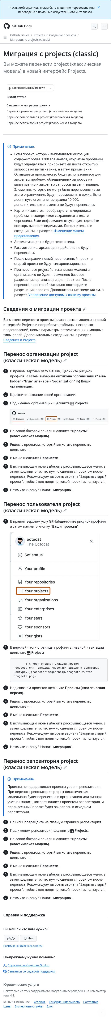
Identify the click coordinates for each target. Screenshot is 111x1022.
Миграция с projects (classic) (30, 40)
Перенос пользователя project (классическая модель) (41, 507)
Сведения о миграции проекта (44, 308)
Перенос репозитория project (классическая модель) (40, 764)
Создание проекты (62, 35)
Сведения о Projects (19, 340)
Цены (7, 1006)
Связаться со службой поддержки (29, 971)
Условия (40, 1002)
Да (11, 938)
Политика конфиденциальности (22, 946)
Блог (50, 1006)
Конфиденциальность (64, 1002)
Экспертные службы (28, 1006)
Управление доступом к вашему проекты (61, 294)
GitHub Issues (19, 35)
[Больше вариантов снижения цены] (50, 87)
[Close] (99, 6)
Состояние (90, 1002)
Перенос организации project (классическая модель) (40, 357)
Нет (28, 938)
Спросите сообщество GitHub (26, 965)
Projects (39, 35)
